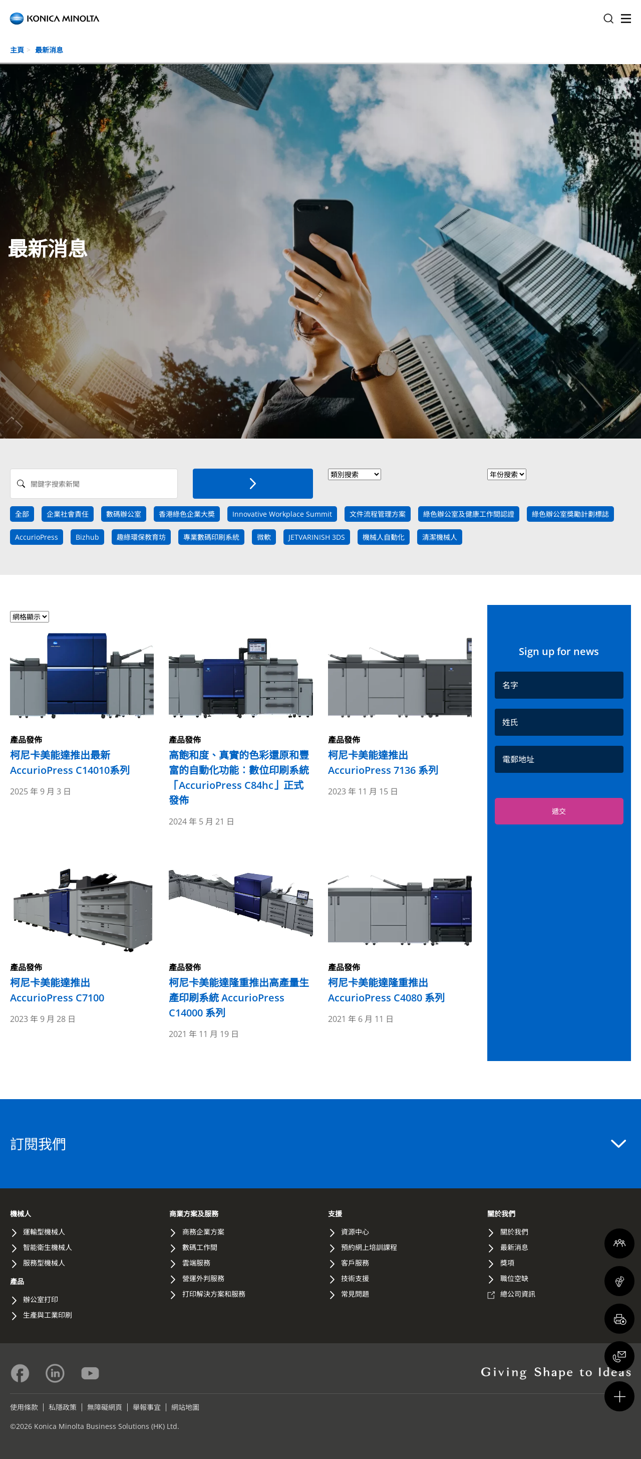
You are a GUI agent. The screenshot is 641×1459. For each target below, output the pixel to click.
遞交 (559, 811)
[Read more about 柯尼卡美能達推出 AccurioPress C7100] (82, 931)
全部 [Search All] (22, 514)
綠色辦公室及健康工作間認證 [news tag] (468, 514)
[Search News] (94, 484)
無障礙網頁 (104, 1407)
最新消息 (49, 50)
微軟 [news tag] (264, 537)
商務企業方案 (203, 1231)
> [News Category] (354, 474)
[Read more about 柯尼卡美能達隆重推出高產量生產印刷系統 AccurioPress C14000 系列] (240, 939)
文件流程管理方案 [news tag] (378, 514)
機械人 (20, 1213)
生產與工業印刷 (47, 1315)
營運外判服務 (203, 1278)
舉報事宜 (147, 1407)
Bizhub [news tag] (87, 537)
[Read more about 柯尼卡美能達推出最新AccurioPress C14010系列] (82, 703)
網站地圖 (185, 1407)
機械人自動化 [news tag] (384, 537)
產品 (17, 1281)
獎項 (507, 1263)
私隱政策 (63, 1407)
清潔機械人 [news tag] (439, 537)
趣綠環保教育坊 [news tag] (141, 537)
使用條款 (24, 1407)
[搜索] (253, 484)
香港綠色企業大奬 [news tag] (187, 514)
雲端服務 (196, 1263)
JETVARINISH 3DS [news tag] (316, 537)
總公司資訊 (517, 1294)
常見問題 (355, 1294)
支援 (335, 1213)
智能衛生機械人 (47, 1247)
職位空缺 (514, 1278)
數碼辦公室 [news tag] (123, 514)
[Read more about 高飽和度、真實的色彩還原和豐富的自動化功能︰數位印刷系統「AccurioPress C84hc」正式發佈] (240, 718)
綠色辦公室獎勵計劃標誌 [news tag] (570, 514)
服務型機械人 (44, 1263)
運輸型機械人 (44, 1231)
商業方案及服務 (193, 1213)
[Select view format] (29, 616)
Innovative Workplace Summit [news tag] (282, 514)
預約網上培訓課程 (369, 1247)
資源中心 (355, 1231)
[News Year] (506, 474)
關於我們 (501, 1213)
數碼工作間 (199, 1247)
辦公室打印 (40, 1299)
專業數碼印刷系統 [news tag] (211, 537)
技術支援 (355, 1278)
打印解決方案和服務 (213, 1294)
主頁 (17, 50)
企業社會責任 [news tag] (68, 514)
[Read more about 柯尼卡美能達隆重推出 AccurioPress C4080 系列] (400, 931)
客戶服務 (355, 1263)
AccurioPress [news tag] (36, 537)
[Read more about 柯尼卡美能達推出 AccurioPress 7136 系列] (400, 703)
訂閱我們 (318, 1143)
